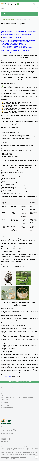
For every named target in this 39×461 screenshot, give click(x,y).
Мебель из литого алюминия (8, 397)
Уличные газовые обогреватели (25, 397)
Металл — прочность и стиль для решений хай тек (14, 46)
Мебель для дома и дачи (24, 395)
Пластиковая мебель (6, 393)
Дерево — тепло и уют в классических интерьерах (14, 44)
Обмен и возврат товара (7, 407)
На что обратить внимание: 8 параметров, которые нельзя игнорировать (18, 40)
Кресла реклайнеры (23, 387)
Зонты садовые (22, 386)
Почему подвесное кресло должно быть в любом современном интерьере (18, 31)
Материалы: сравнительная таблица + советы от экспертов (15, 41)
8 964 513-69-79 (5, 441)
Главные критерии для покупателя (9, 52)
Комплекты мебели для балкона (8, 387)
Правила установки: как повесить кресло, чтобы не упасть (15, 50)
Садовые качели (5, 399)
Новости (3, 411)
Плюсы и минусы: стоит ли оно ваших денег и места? (13, 32)
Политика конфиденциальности (18, 457)
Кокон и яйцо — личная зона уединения (11, 37)
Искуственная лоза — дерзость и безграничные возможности (17, 47)
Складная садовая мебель (7, 389)
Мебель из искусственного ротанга (9, 391)
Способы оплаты (5, 457)
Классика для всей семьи (8, 35)
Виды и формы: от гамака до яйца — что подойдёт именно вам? (16, 34)
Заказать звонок (12, 5)
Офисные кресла (22, 391)
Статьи (2, 409)
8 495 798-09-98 (13, 3)
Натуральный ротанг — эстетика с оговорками (13, 43)
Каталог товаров (5, 405)
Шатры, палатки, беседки (24, 389)
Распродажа (4, 386)
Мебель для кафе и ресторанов (8, 395)
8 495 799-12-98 (13, 4)
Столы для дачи (22, 393)
